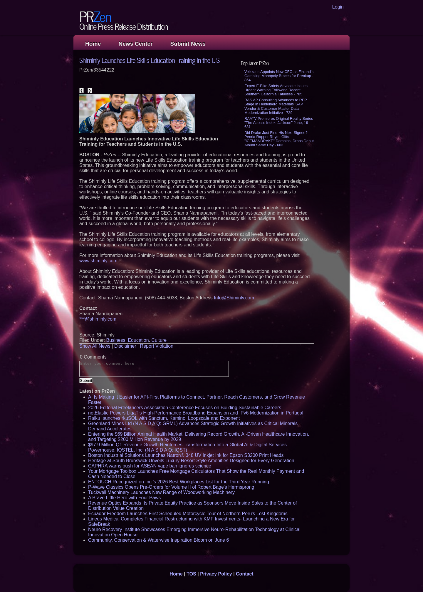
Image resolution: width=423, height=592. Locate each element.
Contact (245, 573)
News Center (135, 44)
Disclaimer (125, 346)
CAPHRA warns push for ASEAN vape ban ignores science (149, 465)
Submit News (188, 44)
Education (138, 340)
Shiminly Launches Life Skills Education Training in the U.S (149, 60)
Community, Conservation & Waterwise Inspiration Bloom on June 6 (158, 540)
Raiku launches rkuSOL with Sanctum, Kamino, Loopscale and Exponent (164, 418)
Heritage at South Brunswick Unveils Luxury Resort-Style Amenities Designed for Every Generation (191, 460)
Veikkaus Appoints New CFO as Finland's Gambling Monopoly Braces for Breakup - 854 (278, 75)
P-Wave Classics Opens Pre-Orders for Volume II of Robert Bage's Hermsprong (171, 487)
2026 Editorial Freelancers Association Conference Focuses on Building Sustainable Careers (184, 407)
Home (93, 44)
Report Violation (157, 346)
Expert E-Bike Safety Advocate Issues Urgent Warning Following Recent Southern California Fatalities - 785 (276, 90)
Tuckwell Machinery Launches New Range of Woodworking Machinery (161, 492)
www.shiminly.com (98, 260)
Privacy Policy (216, 573)
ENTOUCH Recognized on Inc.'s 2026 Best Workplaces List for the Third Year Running (178, 481)
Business (115, 340)
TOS (191, 573)
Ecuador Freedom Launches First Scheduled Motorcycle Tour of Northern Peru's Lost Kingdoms (188, 513)
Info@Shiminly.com (234, 297)
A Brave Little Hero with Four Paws (124, 497)
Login (338, 6)
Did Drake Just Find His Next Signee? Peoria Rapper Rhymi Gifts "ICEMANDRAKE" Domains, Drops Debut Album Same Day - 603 (279, 138)
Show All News (94, 346)
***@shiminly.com (97, 318)
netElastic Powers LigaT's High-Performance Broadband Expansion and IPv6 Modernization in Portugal (195, 412)
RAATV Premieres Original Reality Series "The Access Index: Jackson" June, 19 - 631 (278, 122)
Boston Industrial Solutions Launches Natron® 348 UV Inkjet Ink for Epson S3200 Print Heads (186, 455)
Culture (159, 340)
